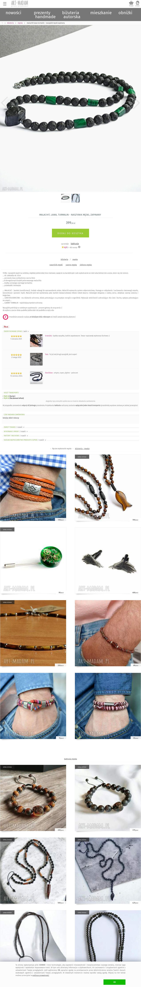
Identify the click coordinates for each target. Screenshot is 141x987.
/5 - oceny (69, 247)
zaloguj (137, 6)
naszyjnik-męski (56, 265)
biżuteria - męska (82, 449)
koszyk (131, 6)
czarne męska (71, 265)
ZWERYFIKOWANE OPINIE (16, 331)
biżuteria (64, 259)
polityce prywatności (40, 975)
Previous (4, 102)
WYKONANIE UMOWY (16, 431)
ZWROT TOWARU (14, 427)
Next (136, 102)
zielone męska (86, 265)
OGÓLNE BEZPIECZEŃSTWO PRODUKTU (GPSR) (25, 440)
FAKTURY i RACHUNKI (16, 436)
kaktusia (75, 243)
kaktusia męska (70, 759)
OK (114, 982)
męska (75, 259)
